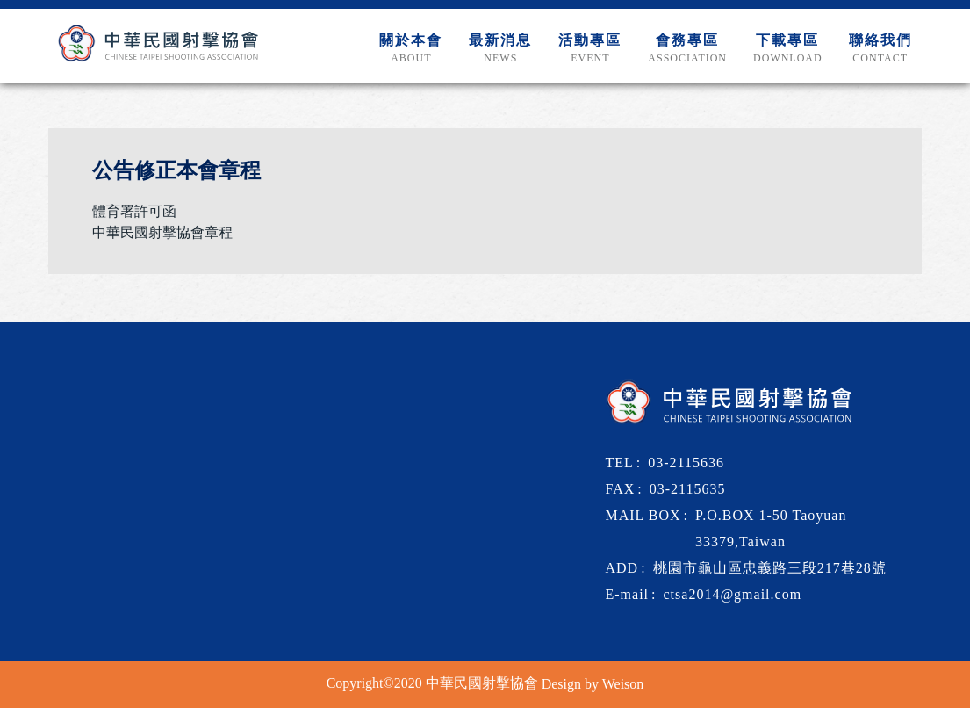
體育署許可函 (134, 211)
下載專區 (788, 49)
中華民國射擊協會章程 (162, 232)
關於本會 (410, 49)
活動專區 (590, 49)
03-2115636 (686, 462)
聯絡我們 (880, 49)
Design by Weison (593, 683)
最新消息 (500, 49)
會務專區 (687, 49)
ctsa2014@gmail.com (733, 594)
